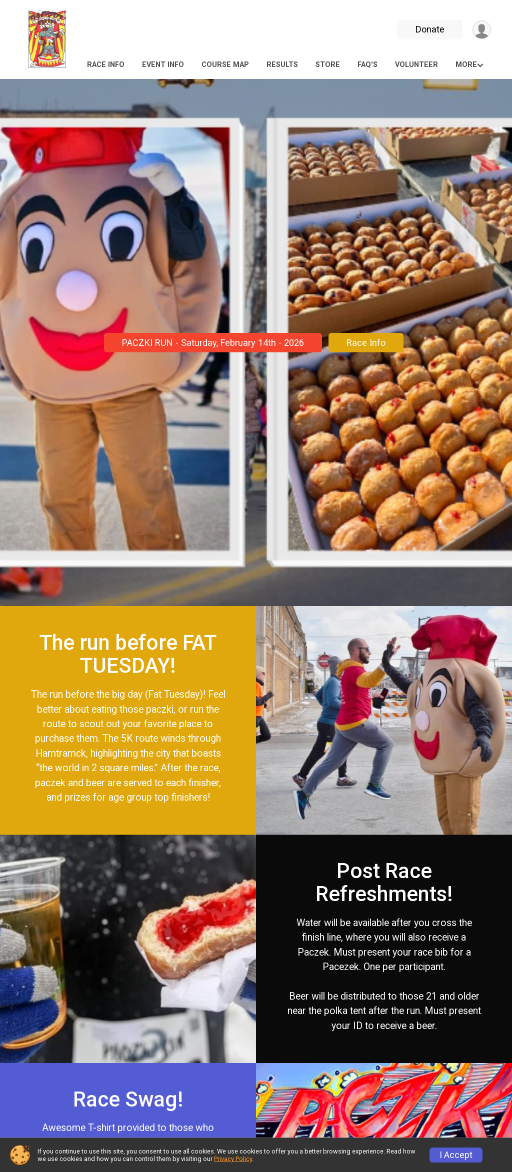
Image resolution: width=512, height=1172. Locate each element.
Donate (430, 29)
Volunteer (416, 64)
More (466, 64)
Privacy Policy (233, 1159)
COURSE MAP (225, 64)
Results (282, 64)
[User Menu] (481, 29)
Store (328, 64)
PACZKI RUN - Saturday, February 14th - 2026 (213, 342)
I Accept (456, 1155)
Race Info (105, 64)
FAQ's (368, 64)
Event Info (163, 64)
